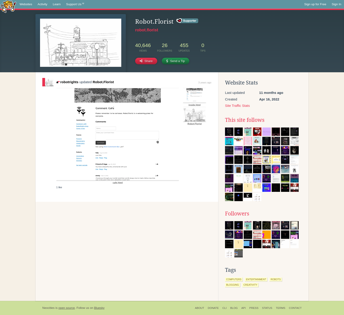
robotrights (67, 82)
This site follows (244, 120)
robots (276, 279)
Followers (237, 214)
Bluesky (99, 308)
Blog (234, 308)
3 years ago (204, 82)
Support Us (75, 4)
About (199, 308)
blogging (232, 284)
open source (66, 308)
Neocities (48, 308)
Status (267, 308)
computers (233, 279)
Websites (26, 4)
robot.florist (146, 30)
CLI (225, 308)
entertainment (256, 279)
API (243, 308)
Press (253, 308)
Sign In (336, 4)
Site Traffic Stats (237, 106)
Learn (57, 4)
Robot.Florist (103, 82)
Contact (295, 308)
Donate (213, 308)
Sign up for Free (315, 4)
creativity (250, 284)
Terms (280, 308)
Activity (42, 4)
